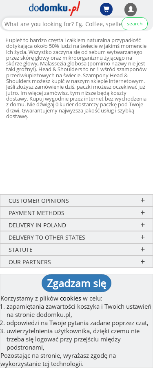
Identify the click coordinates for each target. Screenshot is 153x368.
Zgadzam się (76, 283)
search (134, 23)
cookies (70, 298)
